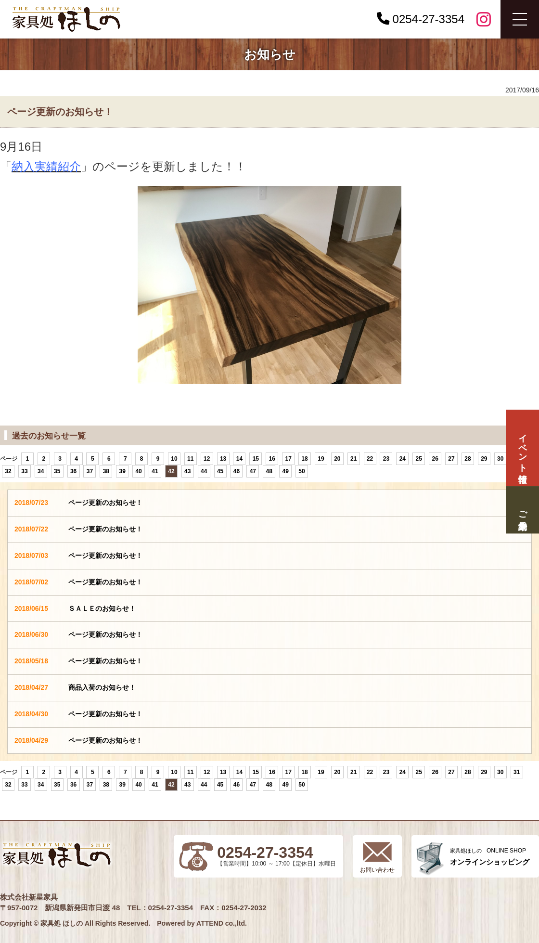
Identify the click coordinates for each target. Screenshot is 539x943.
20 (337, 458)
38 (106, 471)
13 (223, 458)
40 (138, 471)
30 (500, 458)
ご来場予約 (522, 510)
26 (435, 458)
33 (24, 471)
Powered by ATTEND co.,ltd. (202, 923)
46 (236, 471)
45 (220, 471)
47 (253, 471)
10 (174, 458)
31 (516, 772)
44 (204, 471)
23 (386, 458)
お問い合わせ (377, 869)
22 (370, 458)
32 (8, 471)
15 (256, 458)
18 (304, 458)
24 (402, 458)
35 (57, 471)
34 (41, 471)
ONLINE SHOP (489, 856)
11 (190, 458)
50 (301, 471)
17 (288, 458)
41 (155, 471)
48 (269, 471)
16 (272, 458)
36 (73, 471)
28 (467, 458)
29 (484, 458)
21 (353, 458)
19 (321, 458)
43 (187, 471)
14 (239, 458)
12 (207, 458)
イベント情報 (522, 448)
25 (419, 458)
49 (285, 471)
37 (90, 471)
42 (171, 471)
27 (451, 458)
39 (122, 471)
